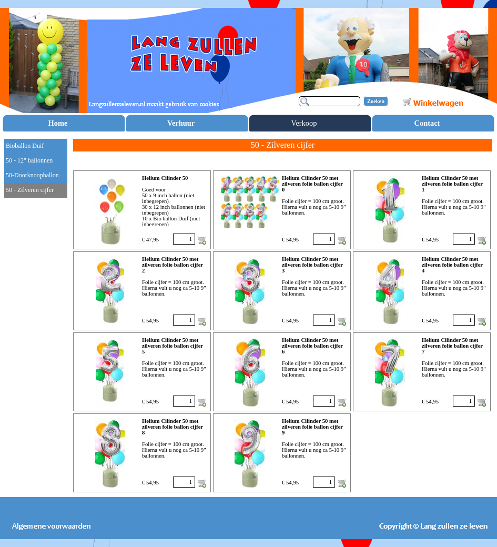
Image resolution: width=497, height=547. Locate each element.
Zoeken (375, 101)
